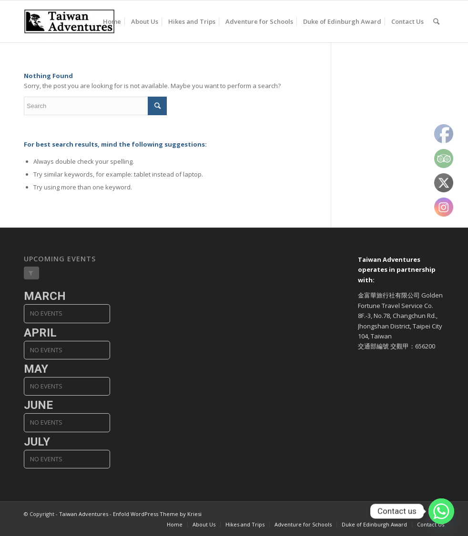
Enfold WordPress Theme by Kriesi (157, 513)
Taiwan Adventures (83, 513)
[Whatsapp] (441, 511)
